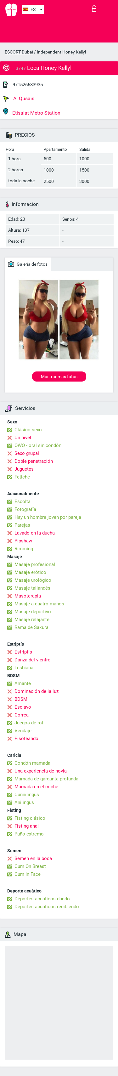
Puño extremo (29, 834)
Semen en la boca (33, 858)
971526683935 (28, 85)
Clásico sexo (28, 430)
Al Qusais (18, 98)
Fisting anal (26, 826)
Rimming (23, 549)
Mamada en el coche (36, 787)
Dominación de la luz (36, 691)
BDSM (20, 699)
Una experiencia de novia (40, 771)
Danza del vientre (32, 660)
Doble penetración (33, 461)
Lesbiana (23, 668)
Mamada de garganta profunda (46, 779)
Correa (21, 715)
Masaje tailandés (32, 588)
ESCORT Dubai (19, 51)
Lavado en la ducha (34, 533)
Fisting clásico (29, 818)
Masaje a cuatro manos (39, 604)
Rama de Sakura (31, 627)
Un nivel (22, 437)
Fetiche (22, 477)
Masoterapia (27, 596)
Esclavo (22, 707)
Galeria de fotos (28, 264)
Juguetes (24, 469)
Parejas (22, 525)
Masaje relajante (31, 619)
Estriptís (23, 652)
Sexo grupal (26, 453)
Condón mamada (32, 763)
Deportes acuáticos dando (42, 899)
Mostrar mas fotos (59, 376)
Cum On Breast (30, 866)
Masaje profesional (34, 564)
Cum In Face (27, 874)
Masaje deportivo (32, 611)
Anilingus (24, 802)
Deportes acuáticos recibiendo (46, 906)
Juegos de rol (28, 723)
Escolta (22, 501)
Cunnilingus (26, 794)
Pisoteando (26, 738)
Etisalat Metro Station (31, 112)
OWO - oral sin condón (37, 445)
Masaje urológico (32, 580)
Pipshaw (23, 541)
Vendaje (22, 730)
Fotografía (25, 509)
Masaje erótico (30, 572)
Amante (22, 683)
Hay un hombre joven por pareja (47, 517)
